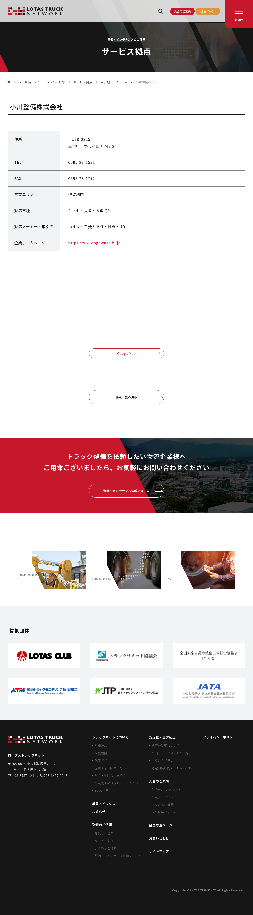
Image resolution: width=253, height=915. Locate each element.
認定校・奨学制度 (162, 737)
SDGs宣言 (102, 790)
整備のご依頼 (102, 824)
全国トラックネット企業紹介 (172, 753)
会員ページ (208, 11)
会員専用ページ (160, 825)
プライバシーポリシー (219, 737)
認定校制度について (166, 745)
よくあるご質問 (105, 848)
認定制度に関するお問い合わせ (173, 768)
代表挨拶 (101, 760)
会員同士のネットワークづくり (116, 783)
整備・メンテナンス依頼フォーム (118, 856)
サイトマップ (159, 851)
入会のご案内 (182, 11)
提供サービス (104, 833)
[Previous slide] (8, 570)
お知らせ (98, 811)
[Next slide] (244, 570)
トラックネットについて (110, 737)
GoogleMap (138, 353)
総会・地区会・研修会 (110, 775)
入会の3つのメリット (166, 789)
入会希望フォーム (164, 812)
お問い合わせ (159, 838)
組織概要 (101, 753)
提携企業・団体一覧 (109, 768)
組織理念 (101, 745)
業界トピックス (103, 803)
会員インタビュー (164, 797)
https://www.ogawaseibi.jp (94, 243)
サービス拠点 (104, 841)
